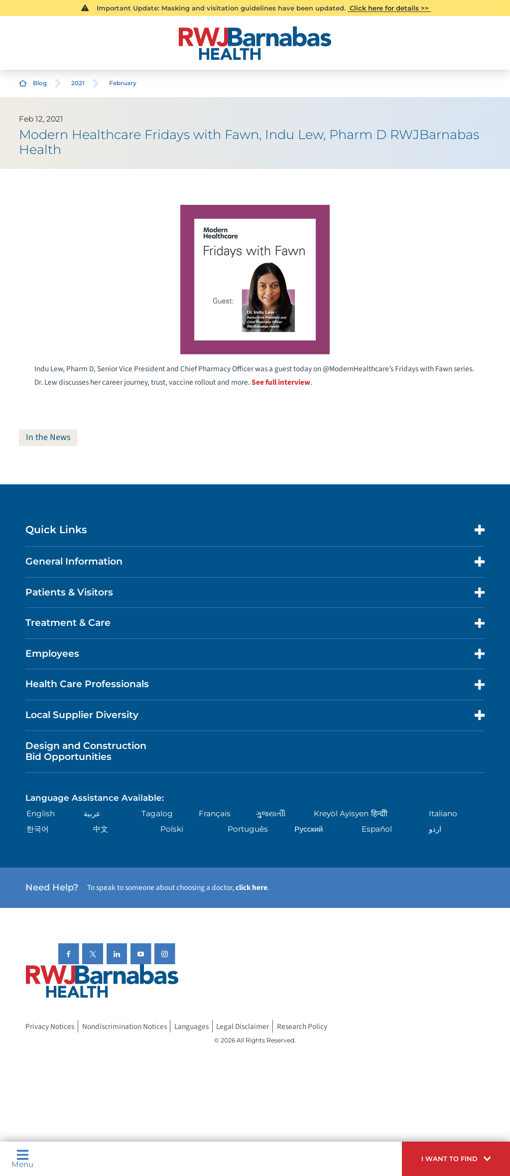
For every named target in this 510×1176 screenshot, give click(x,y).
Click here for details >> (389, 8)
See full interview (281, 382)
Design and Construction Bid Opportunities (85, 751)
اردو (435, 829)
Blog (40, 83)
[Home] (255, 43)
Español (377, 829)
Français (215, 814)
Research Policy (302, 1026)
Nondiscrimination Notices (124, 1026)
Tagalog (157, 814)
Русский (308, 829)
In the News (48, 437)
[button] (456, 1159)
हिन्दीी (379, 814)
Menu (22, 1158)
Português (248, 829)
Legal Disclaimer (242, 1026)
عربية (92, 814)
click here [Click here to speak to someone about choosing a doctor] (251, 887)
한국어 (37, 829)
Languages (191, 1026)
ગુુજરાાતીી (270, 814)
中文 (100, 829)
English (40, 814)
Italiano (443, 814)
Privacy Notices (49, 1026)
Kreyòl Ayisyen (341, 814)
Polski (171, 829)
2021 (78, 83)
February (122, 83)
